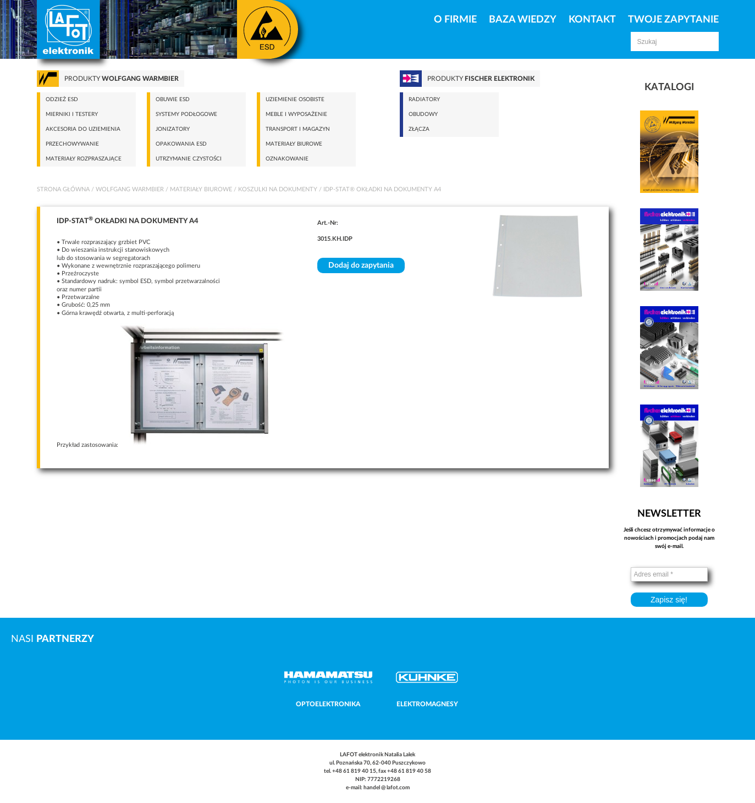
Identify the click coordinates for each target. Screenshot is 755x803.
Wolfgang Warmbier (130, 189)
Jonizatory (173, 129)
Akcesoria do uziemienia (83, 129)
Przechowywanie (72, 144)
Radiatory (424, 99)
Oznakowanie (287, 159)
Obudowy (423, 114)
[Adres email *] (669, 574)
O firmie (455, 20)
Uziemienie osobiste (295, 99)
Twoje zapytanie (673, 20)
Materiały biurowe (294, 144)
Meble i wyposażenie (296, 114)
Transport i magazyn (298, 129)
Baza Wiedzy (522, 20)
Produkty (121, 78)
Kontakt (592, 20)
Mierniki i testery (72, 114)
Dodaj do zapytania (361, 265)
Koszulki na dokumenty (277, 189)
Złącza (419, 129)
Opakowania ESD (181, 144)
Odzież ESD (62, 99)
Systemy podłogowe (186, 114)
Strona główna (63, 189)
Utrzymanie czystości (189, 159)
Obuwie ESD (173, 99)
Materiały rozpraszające (84, 159)
